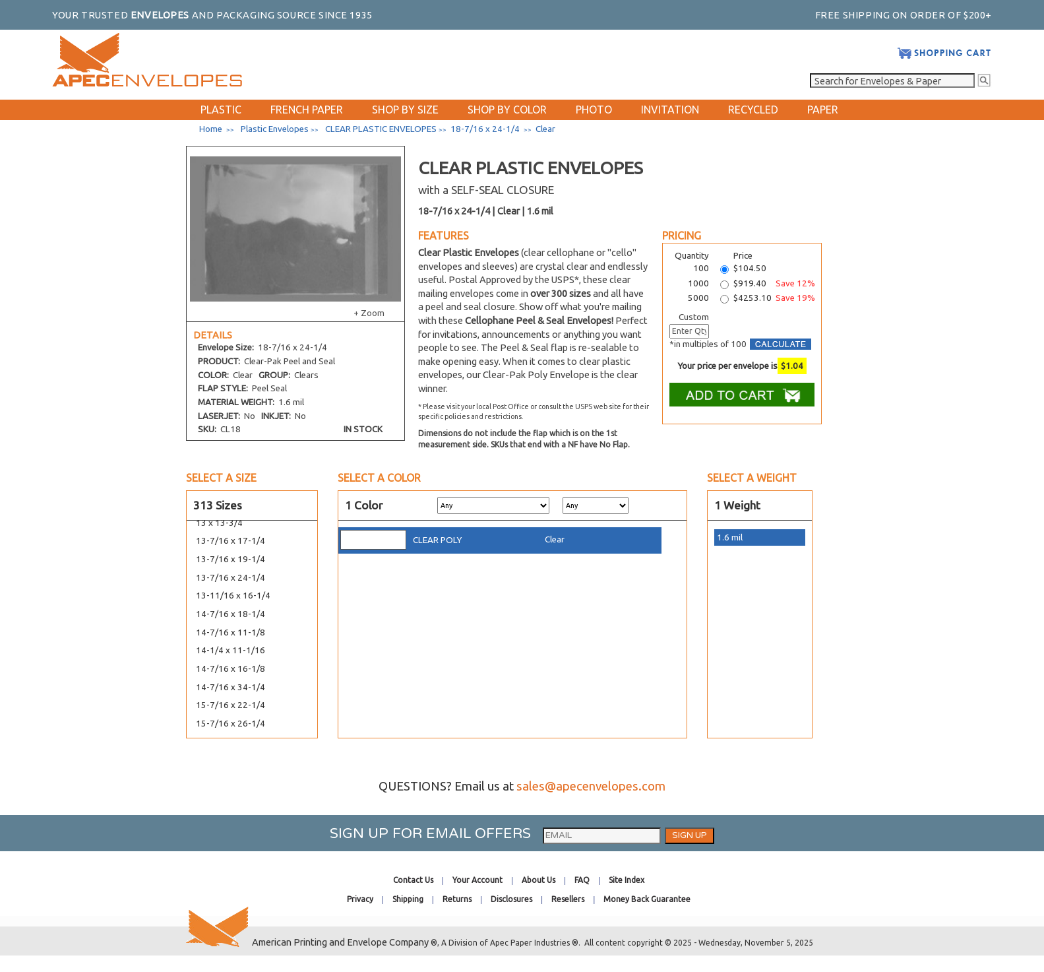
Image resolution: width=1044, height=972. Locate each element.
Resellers (567, 899)
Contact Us (413, 880)
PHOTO (594, 109)
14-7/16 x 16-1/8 (230, 669)
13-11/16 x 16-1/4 (233, 595)
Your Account (477, 880)
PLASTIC (220, 109)
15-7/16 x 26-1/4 (230, 724)
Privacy (360, 899)
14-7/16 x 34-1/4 (230, 687)
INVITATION (670, 109)
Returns (457, 899)
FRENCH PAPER (306, 109)
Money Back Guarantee (647, 899)
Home (210, 129)
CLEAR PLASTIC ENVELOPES (381, 129)
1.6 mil (730, 537)
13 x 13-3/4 (219, 523)
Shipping (407, 899)
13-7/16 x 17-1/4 (230, 541)
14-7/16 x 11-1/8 (230, 632)
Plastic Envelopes (275, 129)
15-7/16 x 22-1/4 (230, 705)
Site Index (626, 880)
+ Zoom (368, 313)
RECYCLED (753, 109)
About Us (538, 880)
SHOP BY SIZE (405, 109)
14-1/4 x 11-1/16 (230, 650)
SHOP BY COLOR (507, 109)
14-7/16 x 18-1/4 (230, 614)
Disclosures (511, 899)
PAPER (822, 109)
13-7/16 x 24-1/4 (230, 578)
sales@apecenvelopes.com (590, 786)
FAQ (582, 880)
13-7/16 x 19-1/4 (230, 559)
